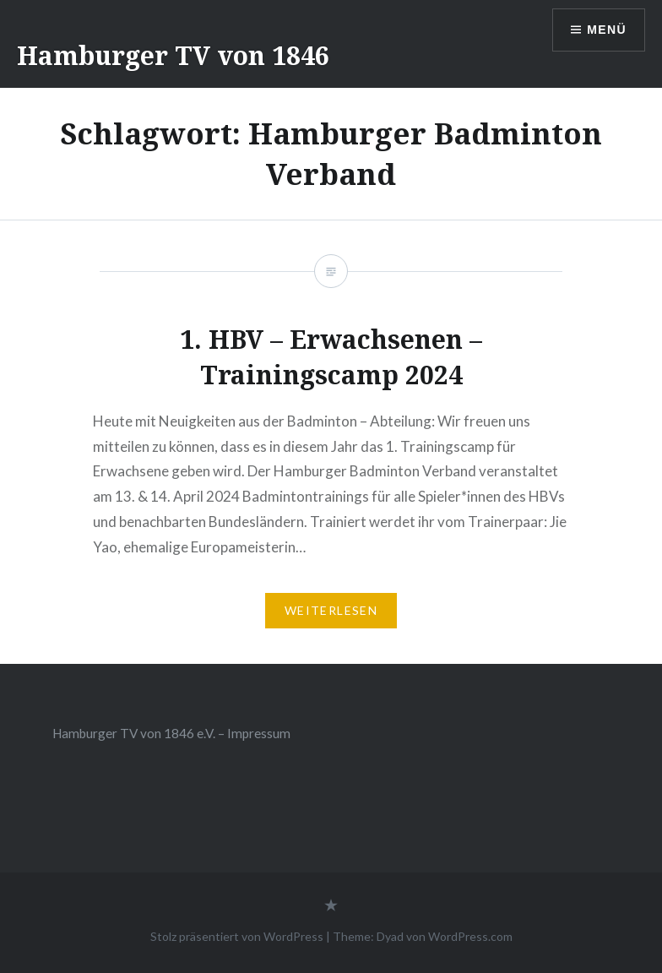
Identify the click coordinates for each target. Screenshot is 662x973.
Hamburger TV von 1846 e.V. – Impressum (171, 733)
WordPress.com (470, 936)
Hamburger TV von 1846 (173, 55)
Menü (607, 29)
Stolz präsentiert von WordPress (236, 936)
